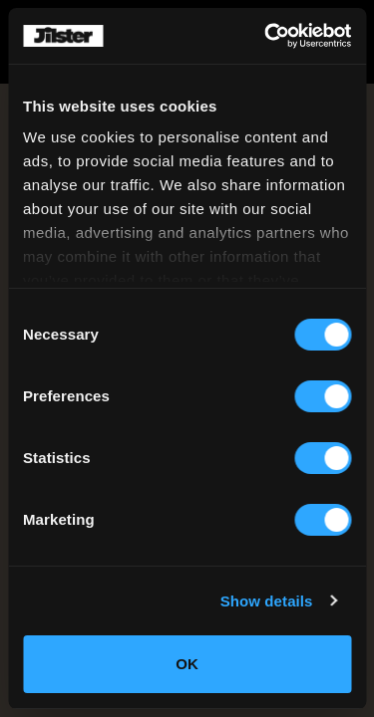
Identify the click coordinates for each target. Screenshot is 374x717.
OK (187, 663)
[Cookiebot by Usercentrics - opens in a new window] (266, 36)
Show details (266, 601)
